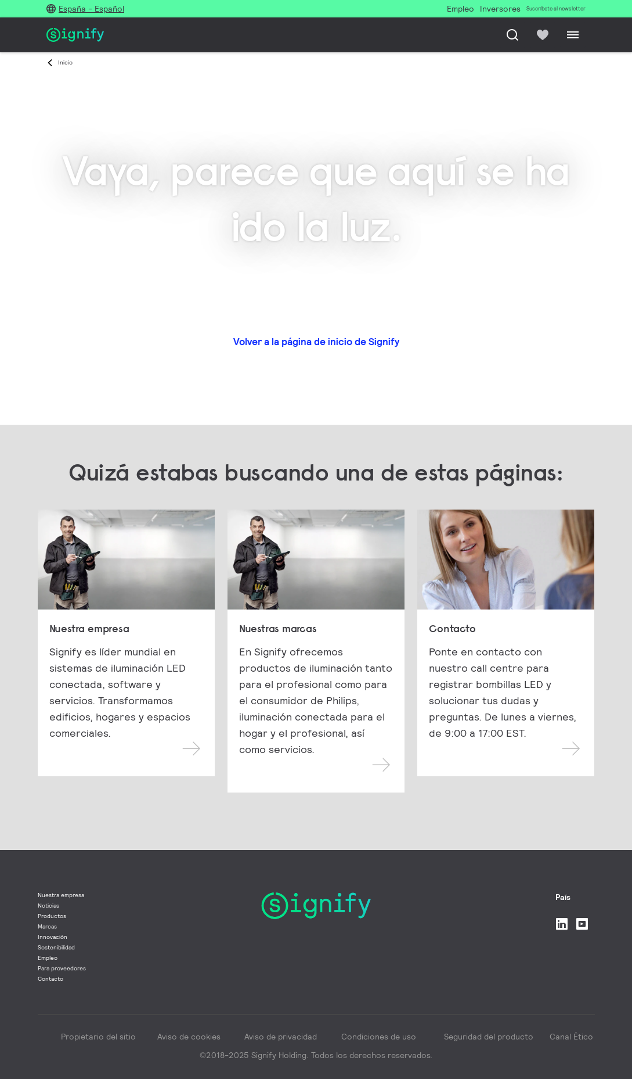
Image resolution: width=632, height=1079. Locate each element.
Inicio (65, 62)
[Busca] (512, 35)
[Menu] (573, 35)
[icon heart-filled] (542, 35)
